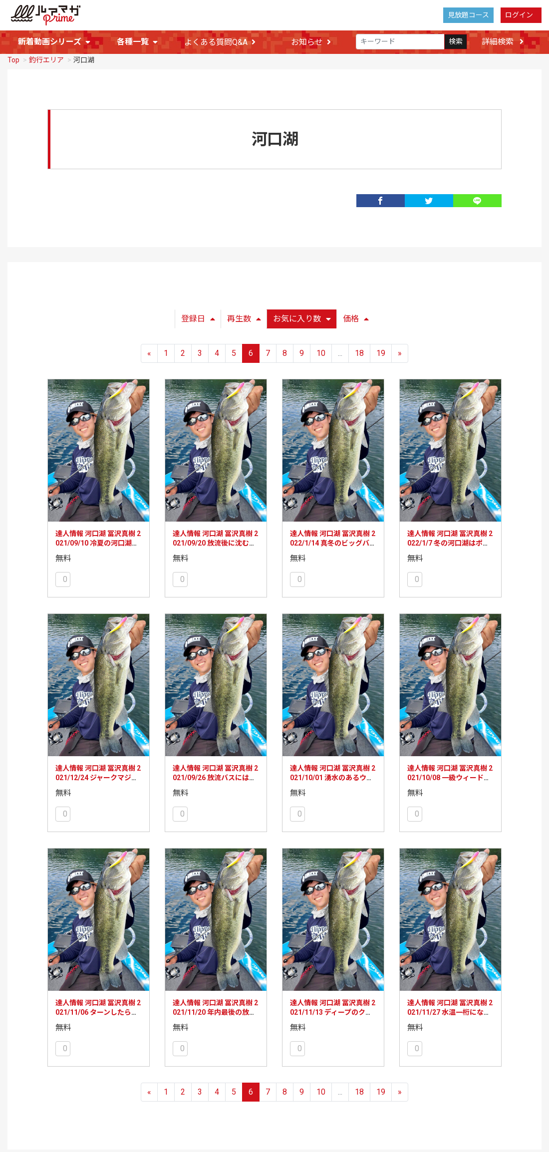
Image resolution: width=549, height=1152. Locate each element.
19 (380, 351)
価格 (356, 316)
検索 (456, 42)
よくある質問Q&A (220, 42)
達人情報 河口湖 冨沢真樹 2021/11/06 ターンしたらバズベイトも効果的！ (98, 1010)
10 (320, 351)
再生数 (244, 316)
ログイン (519, 15)
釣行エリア (46, 58)
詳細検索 (503, 41)
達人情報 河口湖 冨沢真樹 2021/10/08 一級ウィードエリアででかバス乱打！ (450, 776)
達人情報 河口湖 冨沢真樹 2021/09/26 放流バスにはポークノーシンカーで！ (215, 776)
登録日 (198, 316)
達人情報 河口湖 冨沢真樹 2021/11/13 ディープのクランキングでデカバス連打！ (332, 1010)
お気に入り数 (302, 316)
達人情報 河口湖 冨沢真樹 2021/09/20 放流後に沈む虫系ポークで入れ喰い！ (215, 541)
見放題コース (468, 15)
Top (13, 58)
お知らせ (311, 42)
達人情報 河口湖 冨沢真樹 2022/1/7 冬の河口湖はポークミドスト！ (450, 541)
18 (359, 351)
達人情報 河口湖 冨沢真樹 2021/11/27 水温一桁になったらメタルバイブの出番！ (450, 1010)
